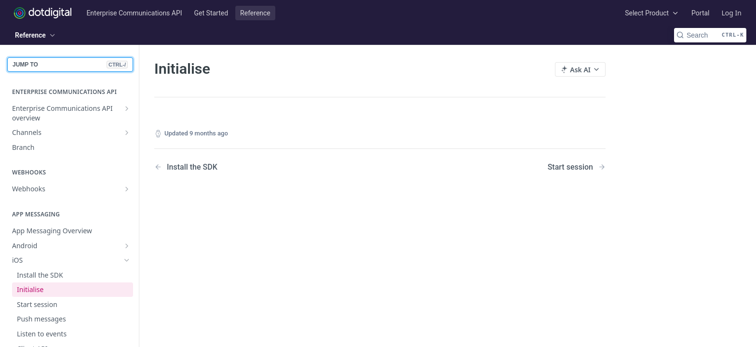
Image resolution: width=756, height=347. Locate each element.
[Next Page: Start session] (577, 167)
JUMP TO (70, 64)
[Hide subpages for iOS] (127, 260)
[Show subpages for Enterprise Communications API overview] (127, 108)
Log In (732, 12)
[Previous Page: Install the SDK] (251, 167)
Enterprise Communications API (134, 13)
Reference (255, 13)
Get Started (211, 13)
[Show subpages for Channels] (127, 132)
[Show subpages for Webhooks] (127, 189)
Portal (700, 13)
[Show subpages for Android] (127, 246)
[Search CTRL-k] (710, 35)
